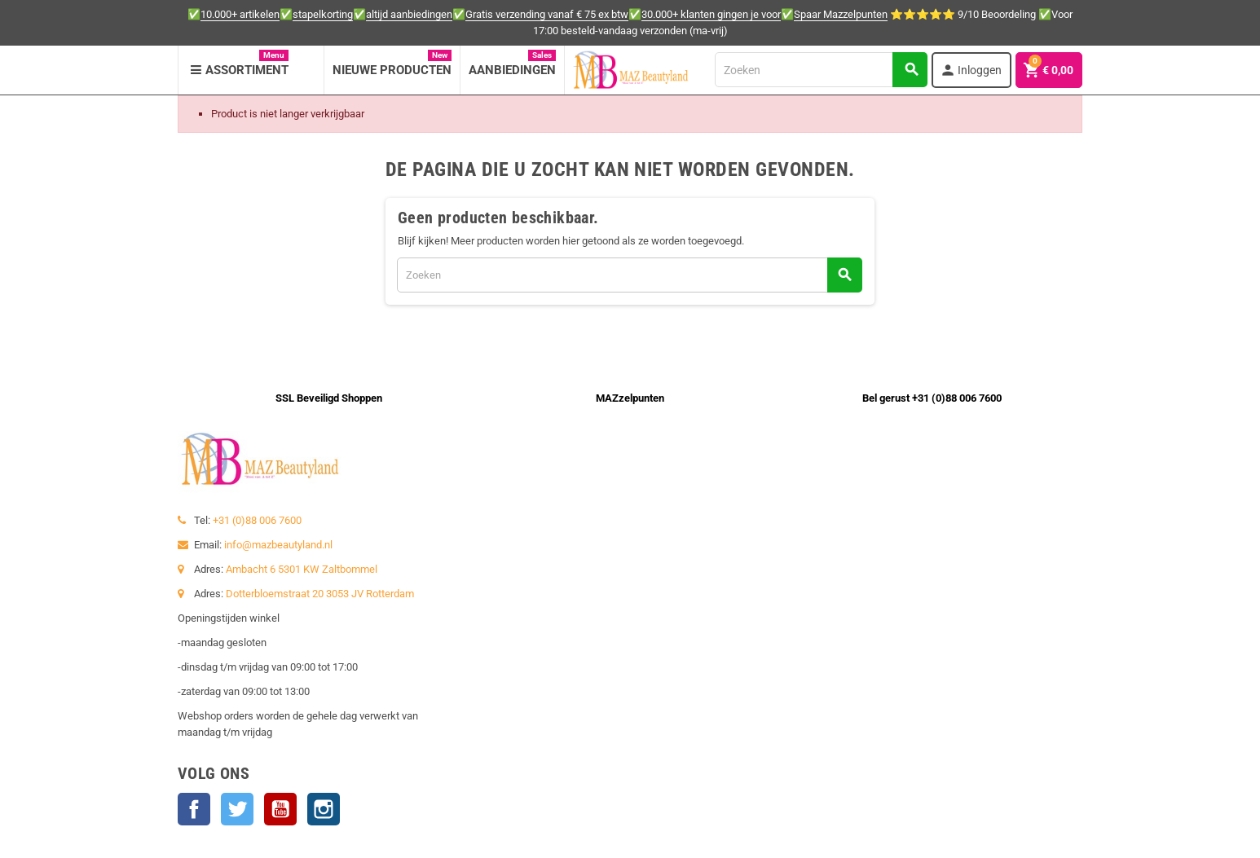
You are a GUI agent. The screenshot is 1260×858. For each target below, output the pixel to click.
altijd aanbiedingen (409, 14)
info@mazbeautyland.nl (278, 545)
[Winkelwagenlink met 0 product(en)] (1048, 70)
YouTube (280, 809)
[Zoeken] (821, 69)
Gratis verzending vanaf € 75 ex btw (546, 14)
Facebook (194, 809)
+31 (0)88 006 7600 (257, 520)
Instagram (323, 809)
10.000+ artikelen (240, 14)
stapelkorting (323, 14)
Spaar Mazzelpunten (841, 14)
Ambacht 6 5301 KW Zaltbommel (301, 569)
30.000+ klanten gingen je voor (711, 14)
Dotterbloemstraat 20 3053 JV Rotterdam (320, 593)
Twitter (237, 809)
